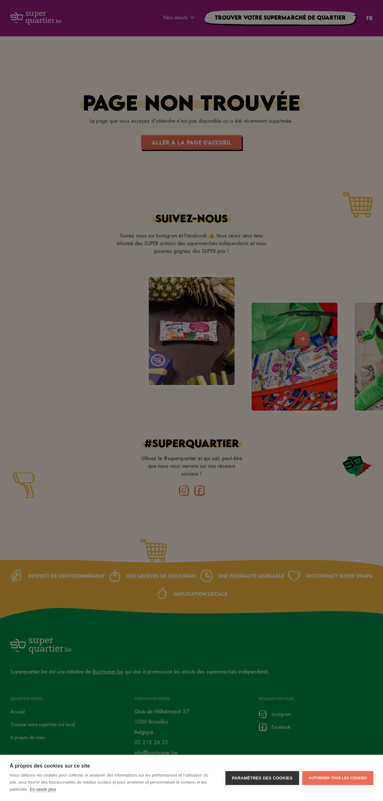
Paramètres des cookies (262, 787)
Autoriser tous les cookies (338, 787)
